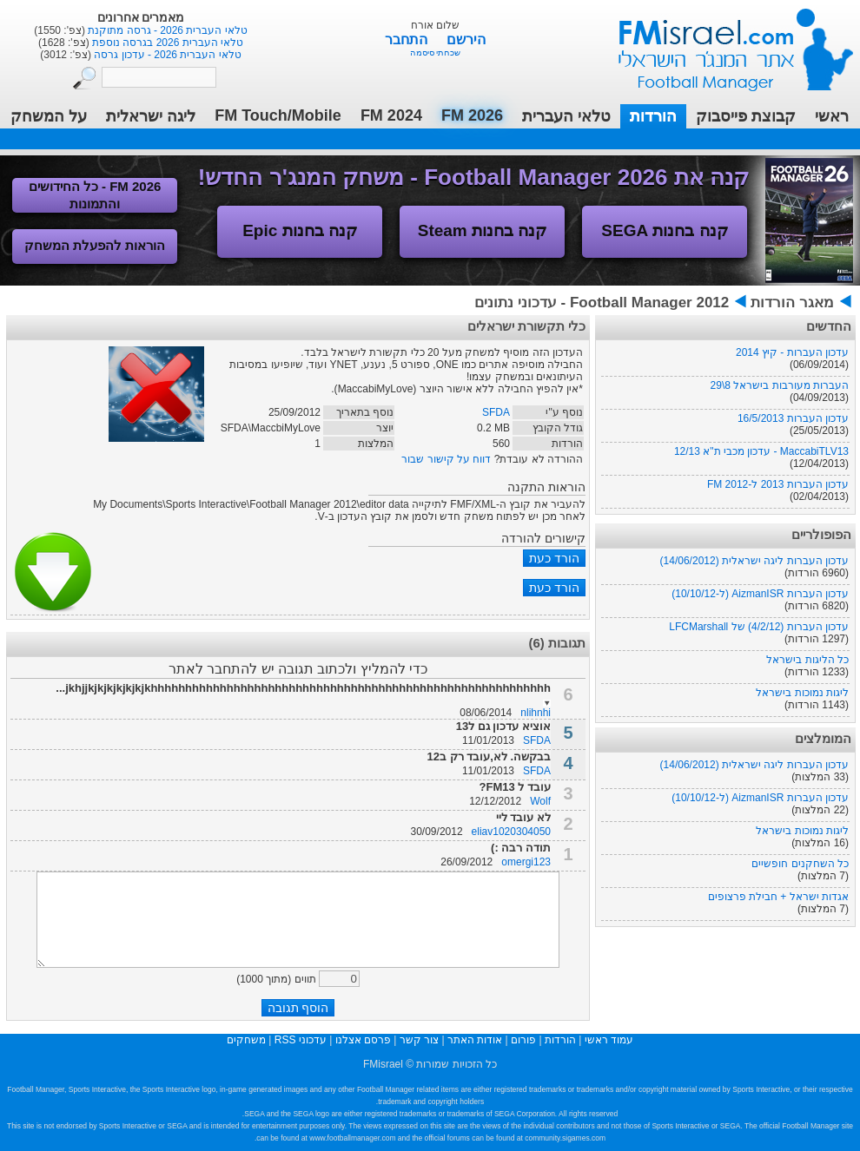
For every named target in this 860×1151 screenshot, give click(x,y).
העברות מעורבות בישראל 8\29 (780, 385)
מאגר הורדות (792, 302)
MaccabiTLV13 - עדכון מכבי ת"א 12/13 (761, 451)
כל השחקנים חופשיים (800, 864)
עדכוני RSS (301, 1040)
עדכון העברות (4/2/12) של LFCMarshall (759, 627)
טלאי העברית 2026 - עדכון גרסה (166, 55)
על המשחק (48, 116)
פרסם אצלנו (363, 1040)
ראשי (832, 116)
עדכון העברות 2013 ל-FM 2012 (778, 484)
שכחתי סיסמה (435, 52)
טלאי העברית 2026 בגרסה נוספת (166, 42)
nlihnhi (535, 713)
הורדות (653, 116)
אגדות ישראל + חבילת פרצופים (778, 897)
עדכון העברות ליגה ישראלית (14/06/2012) (754, 561)
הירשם (466, 39)
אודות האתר (474, 1040)
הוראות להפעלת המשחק (94, 245)
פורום (523, 1040)
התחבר (408, 39)
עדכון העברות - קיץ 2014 (792, 352)
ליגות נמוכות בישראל (802, 693)
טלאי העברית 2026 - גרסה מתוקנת (166, 30)
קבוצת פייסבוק (746, 116)
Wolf (540, 801)
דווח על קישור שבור (446, 459)
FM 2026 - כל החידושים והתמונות (95, 195)
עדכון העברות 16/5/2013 (793, 418)
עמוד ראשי (724, 43)
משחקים (246, 1040)
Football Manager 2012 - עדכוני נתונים (601, 302)
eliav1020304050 (511, 831)
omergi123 (526, 862)
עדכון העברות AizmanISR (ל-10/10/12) (760, 594)
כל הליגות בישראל (807, 660)
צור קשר (419, 1040)
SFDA (496, 412)
